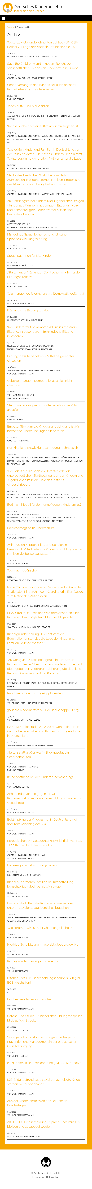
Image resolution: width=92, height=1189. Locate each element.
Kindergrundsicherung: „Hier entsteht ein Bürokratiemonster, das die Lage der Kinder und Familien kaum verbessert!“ (41, 638)
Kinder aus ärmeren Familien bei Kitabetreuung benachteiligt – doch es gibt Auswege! (40, 884)
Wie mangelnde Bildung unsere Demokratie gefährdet (45, 293)
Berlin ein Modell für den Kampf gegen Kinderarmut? (44, 504)
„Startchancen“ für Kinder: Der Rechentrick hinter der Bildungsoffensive (44, 275)
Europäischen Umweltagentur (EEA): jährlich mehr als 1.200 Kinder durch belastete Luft (44, 843)
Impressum (38, 1177)
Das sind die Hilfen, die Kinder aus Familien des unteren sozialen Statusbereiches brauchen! (40, 905)
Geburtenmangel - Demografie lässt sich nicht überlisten (39, 383)
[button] (3, 17)
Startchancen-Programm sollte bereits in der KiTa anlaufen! (42, 407)
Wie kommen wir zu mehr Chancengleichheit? (39, 928)
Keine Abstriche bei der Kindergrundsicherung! (40, 777)
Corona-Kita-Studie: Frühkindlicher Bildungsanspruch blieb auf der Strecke (44, 1018)
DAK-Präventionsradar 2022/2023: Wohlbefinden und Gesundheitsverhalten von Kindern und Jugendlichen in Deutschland (44, 731)
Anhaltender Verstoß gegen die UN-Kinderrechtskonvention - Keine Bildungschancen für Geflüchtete (44, 798)
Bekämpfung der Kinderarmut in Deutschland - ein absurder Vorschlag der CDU (42, 822)
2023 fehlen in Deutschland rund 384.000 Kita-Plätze (44, 1063)
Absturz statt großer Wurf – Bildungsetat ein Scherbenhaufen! (38, 755)
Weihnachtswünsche (22, 570)
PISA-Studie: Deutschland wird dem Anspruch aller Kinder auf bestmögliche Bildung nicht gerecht (43, 615)
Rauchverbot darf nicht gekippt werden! (35, 693)
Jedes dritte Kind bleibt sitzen (28, 106)
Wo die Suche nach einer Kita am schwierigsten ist (42, 126)
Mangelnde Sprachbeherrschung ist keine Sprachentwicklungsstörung (37, 237)
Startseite (11, 27)
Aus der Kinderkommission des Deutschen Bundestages (37, 1103)
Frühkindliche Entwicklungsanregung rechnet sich (42, 448)
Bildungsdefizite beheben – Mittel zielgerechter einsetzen (40, 358)
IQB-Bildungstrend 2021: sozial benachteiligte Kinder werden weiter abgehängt (44, 1082)
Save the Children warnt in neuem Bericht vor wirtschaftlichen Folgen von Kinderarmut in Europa (42, 66)
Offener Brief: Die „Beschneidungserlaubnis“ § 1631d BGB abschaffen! (43, 980)
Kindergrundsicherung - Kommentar (32, 961)
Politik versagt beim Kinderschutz (30, 528)
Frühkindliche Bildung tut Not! (28, 310)
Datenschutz (53, 1177)
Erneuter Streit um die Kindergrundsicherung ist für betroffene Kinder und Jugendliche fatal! (43, 429)
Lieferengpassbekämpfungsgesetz (32, 865)
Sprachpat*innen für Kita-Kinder (29, 255)
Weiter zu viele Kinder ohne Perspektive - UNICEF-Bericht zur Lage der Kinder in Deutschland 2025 (42, 45)
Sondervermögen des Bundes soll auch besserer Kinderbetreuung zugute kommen (41, 87)
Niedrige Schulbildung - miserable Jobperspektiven (43, 944)
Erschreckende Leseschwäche (29, 999)
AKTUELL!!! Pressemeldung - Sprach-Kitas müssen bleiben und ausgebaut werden (43, 1124)
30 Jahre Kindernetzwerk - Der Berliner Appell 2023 (43, 710)
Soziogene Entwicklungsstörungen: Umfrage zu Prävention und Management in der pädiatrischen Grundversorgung (42, 1041)
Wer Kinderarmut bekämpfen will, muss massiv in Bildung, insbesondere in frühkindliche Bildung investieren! (42, 331)
